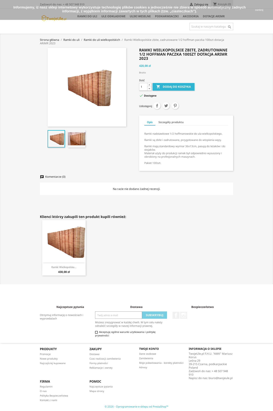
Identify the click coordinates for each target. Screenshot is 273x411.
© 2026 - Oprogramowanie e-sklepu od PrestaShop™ (136, 406)
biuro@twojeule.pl (221, 378)
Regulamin (46, 386)
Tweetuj (166, 105)
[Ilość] (143, 87)
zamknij (259, 10)
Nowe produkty (49, 358)
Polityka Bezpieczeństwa (54, 395)
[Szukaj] (211, 26)
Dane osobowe (147, 353)
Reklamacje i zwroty (100, 367)
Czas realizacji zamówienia (105, 358)
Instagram (183, 315)
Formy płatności (98, 363)
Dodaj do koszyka (173, 87)
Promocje (45, 354)
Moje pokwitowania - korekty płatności (161, 362)
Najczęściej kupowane (53, 363)
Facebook (176, 315)
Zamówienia (146, 358)
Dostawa (94, 354)
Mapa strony (96, 391)
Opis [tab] (150, 122)
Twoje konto (149, 349)
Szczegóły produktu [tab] (171, 122)
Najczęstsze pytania (101, 386)
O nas (43, 391)
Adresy (143, 367)
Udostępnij (157, 105)
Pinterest (175, 105)
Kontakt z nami (48, 400)
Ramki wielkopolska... (63, 267)
